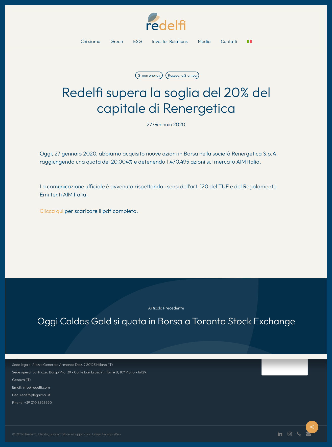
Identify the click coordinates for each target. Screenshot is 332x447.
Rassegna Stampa (182, 75)
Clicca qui (52, 210)
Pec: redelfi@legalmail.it (31, 395)
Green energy (149, 75)
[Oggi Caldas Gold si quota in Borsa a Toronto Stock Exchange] (166, 316)
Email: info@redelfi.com (31, 387)
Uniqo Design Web (106, 434)
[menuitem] (249, 41)
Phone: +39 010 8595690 (32, 402)
